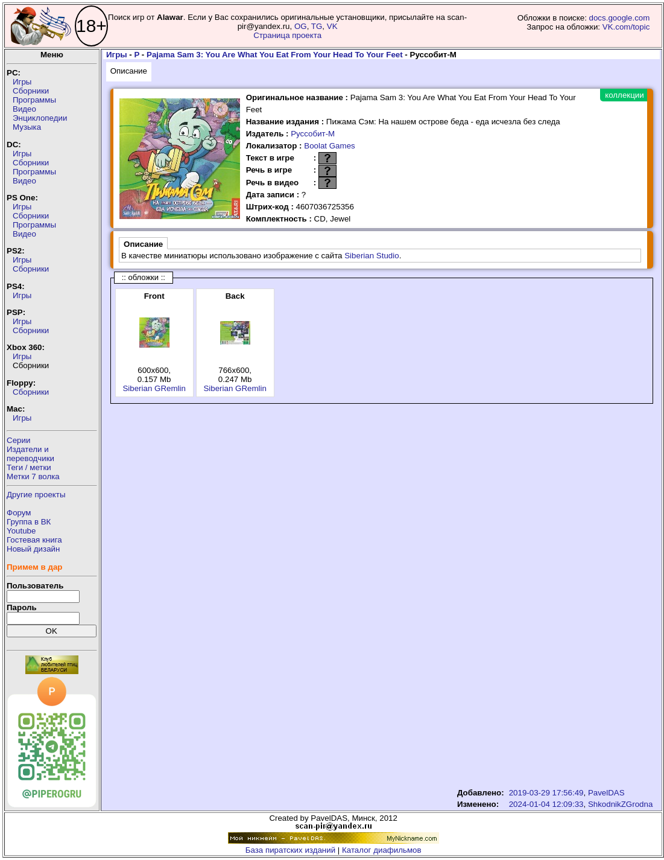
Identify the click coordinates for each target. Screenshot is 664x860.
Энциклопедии (40, 118)
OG (300, 26)
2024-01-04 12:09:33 (546, 804)
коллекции (624, 95)
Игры (22, 81)
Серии (18, 440)
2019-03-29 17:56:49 (546, 792)
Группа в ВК (29, 521)
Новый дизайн (33, 548)
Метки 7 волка (33, 476)
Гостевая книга (34, 539)
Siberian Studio (371, 255)
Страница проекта (287, 35)
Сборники (31, 90)
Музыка (27, 127)
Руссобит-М (313, 133)
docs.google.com (619, 17)
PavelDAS (606, 792)
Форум (19, 512)
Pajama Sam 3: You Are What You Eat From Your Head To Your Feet (275, 54)
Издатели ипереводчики (30, 454)
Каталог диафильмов (382, 850)
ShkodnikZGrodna (620, 804)
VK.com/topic (626, 26)
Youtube (21, 530)
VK (332, 26)
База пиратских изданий (290, 850)
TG (317, 26)
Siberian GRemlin (153, 388)
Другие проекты (36, 494)
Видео (24, 108)
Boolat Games (329, 145)
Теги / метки (29, 467)
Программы (34, 99)
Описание (128, 70)
